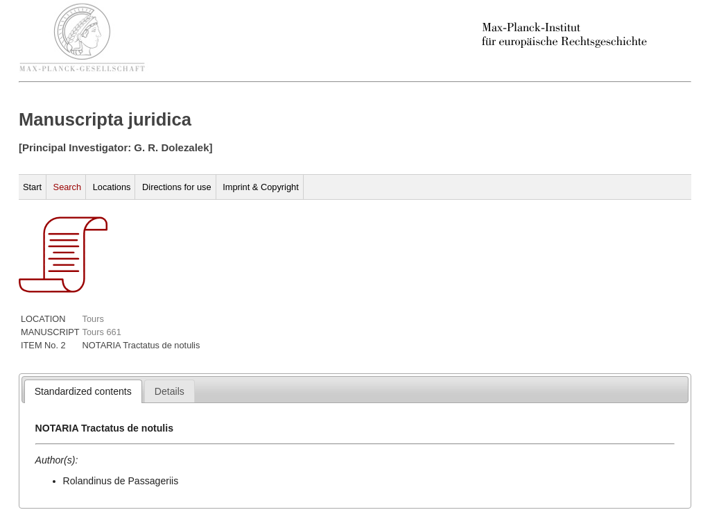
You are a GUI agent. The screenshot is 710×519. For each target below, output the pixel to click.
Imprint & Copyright (261, 187)
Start (32, 187)
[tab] (83, 391)
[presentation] (83, 391)
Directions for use (176, 187)
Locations (112, 187)
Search (67, 187)
